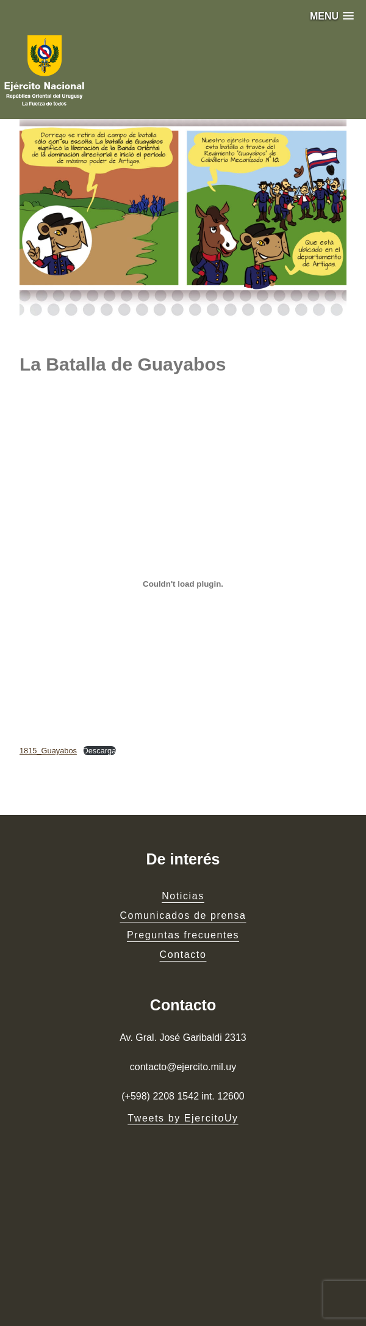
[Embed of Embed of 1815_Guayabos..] (183, 584)
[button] (332, 16)
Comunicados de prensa (183, 915)
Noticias (183, 896)
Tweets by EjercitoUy (182, 1118)
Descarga (100, 750)
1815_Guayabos (48, 750)
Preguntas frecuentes (183, 935)
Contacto (183, 954)
